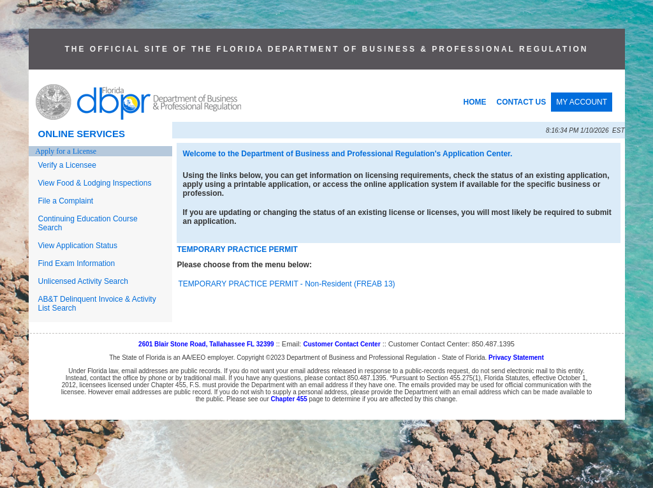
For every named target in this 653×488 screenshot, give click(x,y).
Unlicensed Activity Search (83, 281)
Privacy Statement (516, 357)
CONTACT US (522, 102)
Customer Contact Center (341, 344)
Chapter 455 (289, 399)
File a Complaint (66, 200)
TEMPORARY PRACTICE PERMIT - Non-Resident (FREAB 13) (287, 283)
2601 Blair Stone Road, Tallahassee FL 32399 (206, 344)
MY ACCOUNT (581, 102)
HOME (475, 102)
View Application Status (78, 245)
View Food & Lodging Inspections (95, 183)
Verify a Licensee (67, 165)
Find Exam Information (76, 263)
